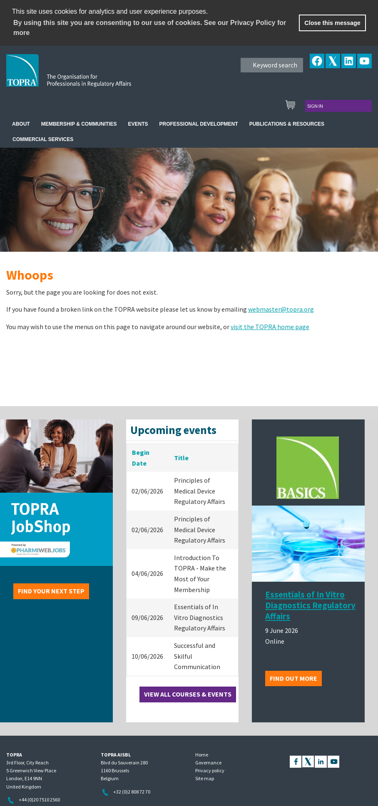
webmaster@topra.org (281, 309)
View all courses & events (187, 694)
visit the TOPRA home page (270, 326)
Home (201, 754)
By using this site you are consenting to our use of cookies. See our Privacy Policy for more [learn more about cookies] (149, 27)
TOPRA (86, 77)
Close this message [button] (332, 23)
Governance (208, 762)
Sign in (315, 106)
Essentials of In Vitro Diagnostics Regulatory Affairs (310, 605)
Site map (204, 778)
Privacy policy (209, 770)
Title (181, 458)
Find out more (293, 678)
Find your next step (51, 591)
